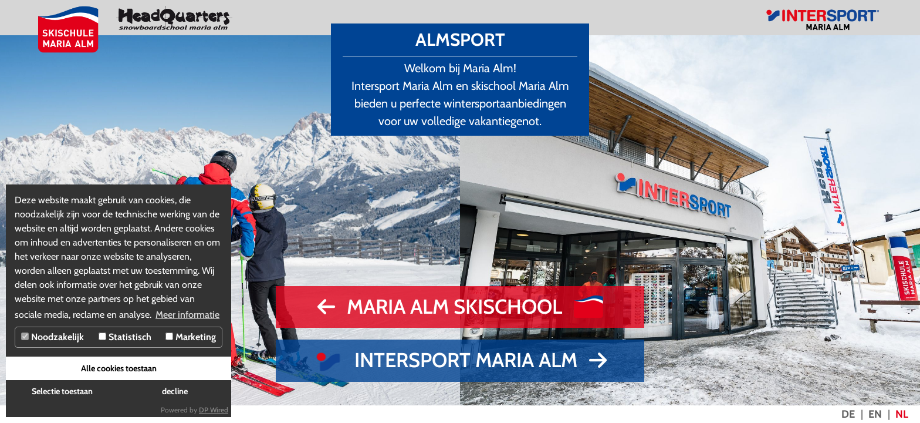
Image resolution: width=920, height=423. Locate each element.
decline (175, 391)
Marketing (190, 337)
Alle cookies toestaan (119, 368)
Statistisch (125, 337)
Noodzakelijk (52, 337)
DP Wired (213, 409)
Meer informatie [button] (187, 314)
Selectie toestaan (62, 391)
